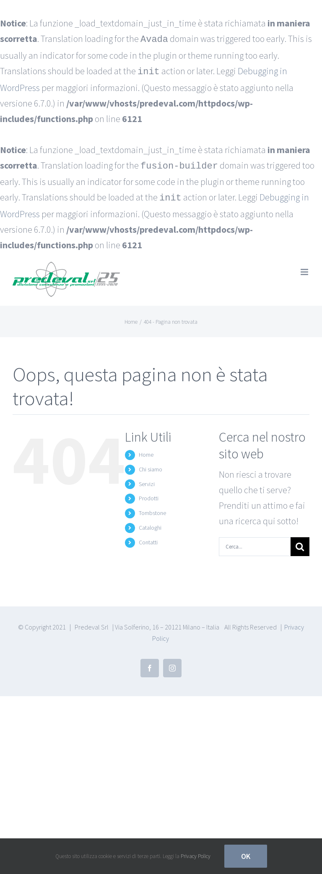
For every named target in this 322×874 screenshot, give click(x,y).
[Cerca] (300, 543)
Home (146, 451)
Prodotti (148, 495)
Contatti (148, 539)
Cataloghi (150, 524)
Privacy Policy (195, 856)
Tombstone (152, 509)
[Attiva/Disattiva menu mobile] (305, 268)
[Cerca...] (255, 543)
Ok (245, 856)
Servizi (147, 480)
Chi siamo (150, 466)
